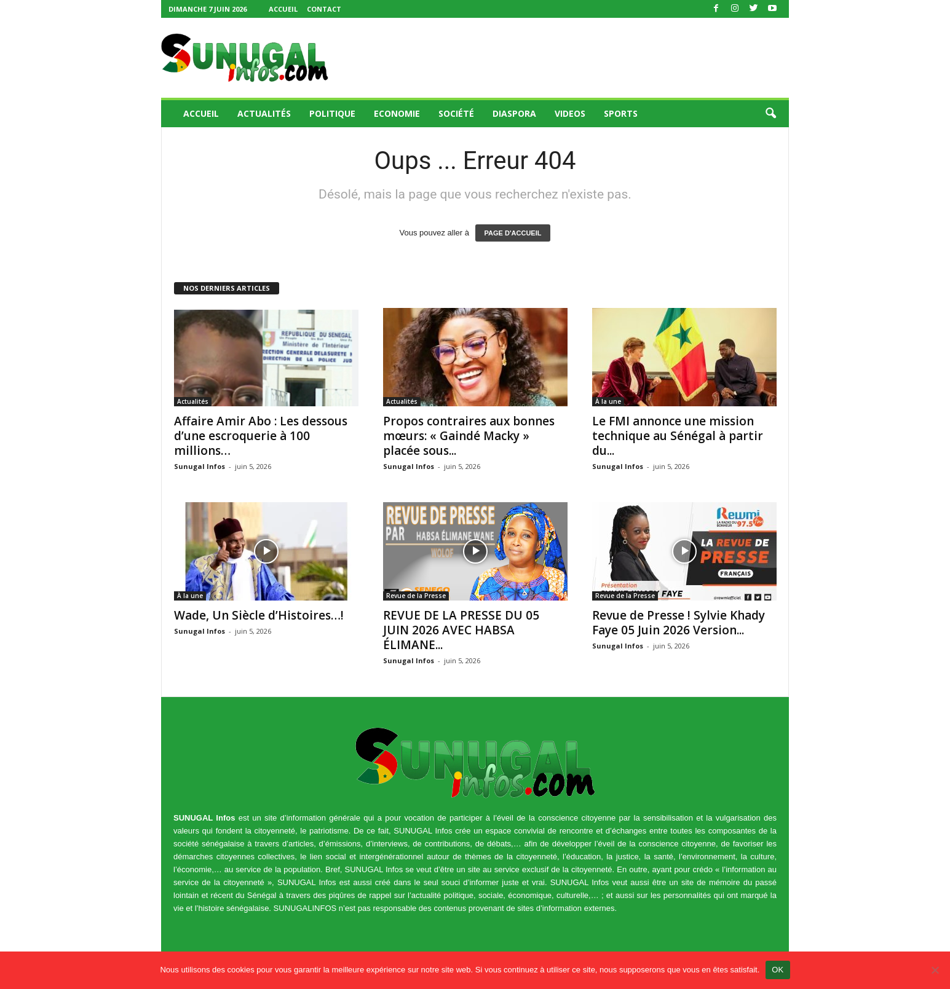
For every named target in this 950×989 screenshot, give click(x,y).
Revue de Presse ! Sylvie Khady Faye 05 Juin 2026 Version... (678, 622)
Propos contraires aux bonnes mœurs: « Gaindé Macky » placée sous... (469, 436)
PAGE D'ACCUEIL (513, 233)
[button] (770, 113)
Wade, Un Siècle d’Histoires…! (259, 615)
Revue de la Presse (416, 595)
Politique (332, 113)
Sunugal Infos (199, 466)
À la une (608, 401)
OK (777, 969)
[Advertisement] (565, 57)
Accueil (283, 9)
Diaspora (514, 113)
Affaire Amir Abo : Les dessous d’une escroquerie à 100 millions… (260, 436)
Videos (570, 113)
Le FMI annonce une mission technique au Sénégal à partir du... (677, 436)
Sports (621, 113)
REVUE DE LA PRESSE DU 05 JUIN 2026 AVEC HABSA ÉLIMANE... (461, 630)
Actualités (264, 113)
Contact (324, 9)
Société (456, 113)
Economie (397, 113)
